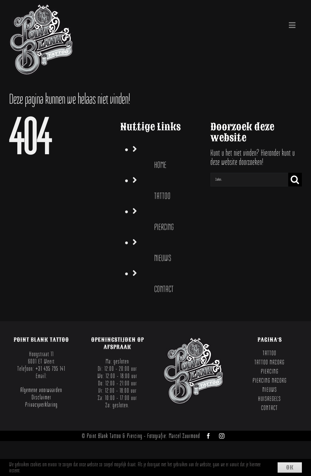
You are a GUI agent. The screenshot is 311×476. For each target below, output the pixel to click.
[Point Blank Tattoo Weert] (41, 7)
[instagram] (222, 436)
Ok (290, 467)
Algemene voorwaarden (41, 390)
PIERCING (164, 227)
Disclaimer (41, 397)
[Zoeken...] (249, 179)
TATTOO (162, 196)
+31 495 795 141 (50, 368)
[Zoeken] (295, 179)
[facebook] (208, 436)
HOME (160, 165)
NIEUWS (162, 258)
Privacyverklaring (41, 404)
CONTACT (164, 289)
